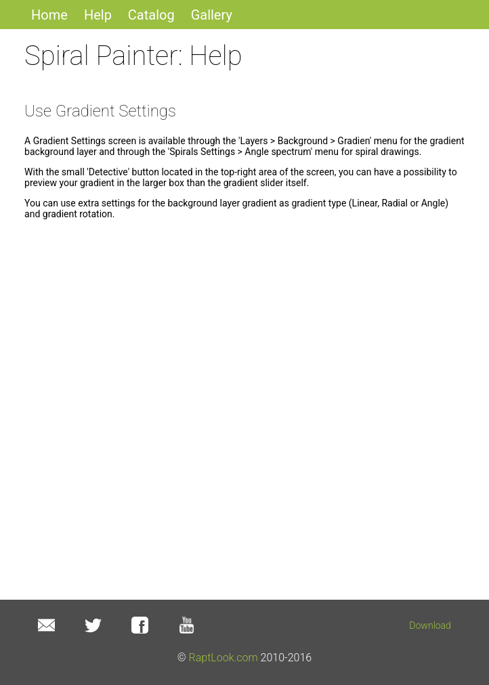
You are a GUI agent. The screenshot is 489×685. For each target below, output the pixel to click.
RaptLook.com (223, 657)
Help (98, 15)
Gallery (211, 15)
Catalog (151, 15)
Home (49, 15)
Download (430, 625)
